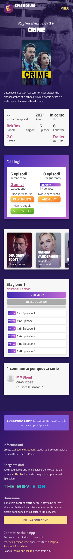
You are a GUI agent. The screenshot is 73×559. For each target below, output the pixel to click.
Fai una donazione (35, 520)
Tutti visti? (36, 295)
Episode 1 (26, 313)
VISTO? (11, 313)
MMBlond (24, 377)
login (18, 161)
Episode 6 (26, 351)
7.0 (9, 136)
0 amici (17, 184)
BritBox (13, 125)
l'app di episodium (22, 551)
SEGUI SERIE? (22, 211)
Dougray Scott (17, 258)
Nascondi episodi (19, 288)
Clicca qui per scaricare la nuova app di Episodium (36, 423)
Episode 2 (26, 320)
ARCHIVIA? (49, 199)
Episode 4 (26, 336)
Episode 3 (26, 328)
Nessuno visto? (36, 302)
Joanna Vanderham (48, 254)
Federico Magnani (25, 449)
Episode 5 (26, 343)
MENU (65, 8)
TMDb (18, 474)
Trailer (58, 136)
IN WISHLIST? (22, 199)
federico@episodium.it (16, 542)
